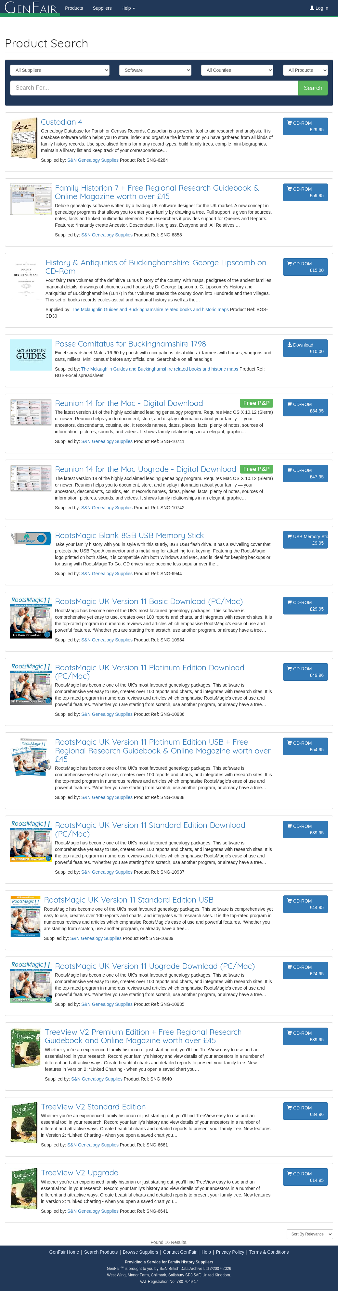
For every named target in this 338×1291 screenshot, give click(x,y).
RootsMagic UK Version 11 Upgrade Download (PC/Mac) (155, 966)
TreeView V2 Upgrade (79, 1172)
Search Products (101, 1252)
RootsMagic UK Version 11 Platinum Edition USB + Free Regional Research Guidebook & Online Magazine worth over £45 (163, 750)
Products (74, 8)
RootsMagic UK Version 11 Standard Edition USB (129, 900)
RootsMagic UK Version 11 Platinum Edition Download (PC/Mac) (149, 672)
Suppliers (101, 8)
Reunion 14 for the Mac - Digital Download (129, 403)
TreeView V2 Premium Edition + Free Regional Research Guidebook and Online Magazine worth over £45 (143, 1036)
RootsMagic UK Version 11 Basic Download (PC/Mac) (149, 601)
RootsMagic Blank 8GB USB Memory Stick (129, 535)
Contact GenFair (180, 1252)
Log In (319, 8)
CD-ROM (305, 126)
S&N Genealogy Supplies (93, 160)
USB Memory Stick (307, 540)
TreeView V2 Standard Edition (93, 1106)
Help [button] (128, 8)
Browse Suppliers (140, 1252)
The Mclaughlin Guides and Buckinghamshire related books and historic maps (150, 309)
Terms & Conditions (269, 1252)
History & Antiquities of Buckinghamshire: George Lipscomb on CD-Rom (156, 267)
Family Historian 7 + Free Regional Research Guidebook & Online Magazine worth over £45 (157, 192)
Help (206, 1252)
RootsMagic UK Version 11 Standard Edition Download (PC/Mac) (150, 829)
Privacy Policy (230, 1252)
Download (305, 348)
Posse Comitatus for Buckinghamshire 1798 (130, 343)
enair (30, 8)
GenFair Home (64, 1252)
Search (313, 88)
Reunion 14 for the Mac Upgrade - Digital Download (145, 469)
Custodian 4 (61, 122)
